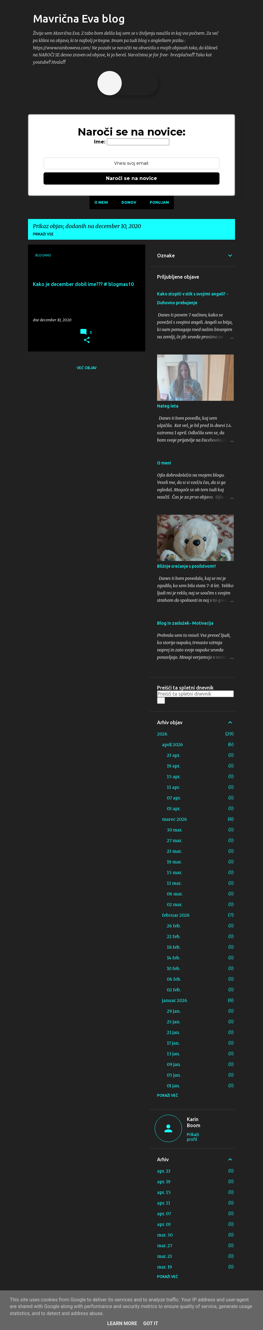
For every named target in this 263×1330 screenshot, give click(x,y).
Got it (150, 1323)
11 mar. (174, 883)
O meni (101, 202)
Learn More (122, 1323)
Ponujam (159, 202)
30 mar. (174, 830)
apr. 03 (164, 1224)
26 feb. (174, 926)
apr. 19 (163, 1181)
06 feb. (174, 979)
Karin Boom (193, 1122)
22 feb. (174, 936)
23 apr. (173, 755)
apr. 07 (164, 1213)
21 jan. (173, 1032)
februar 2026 (176, 915)
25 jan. (173, 1022)
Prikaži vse (43, 234)
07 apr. (174, 798)
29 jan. (174, 1011)
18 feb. (174, 947)
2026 (162, 734)
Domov (128, 202)
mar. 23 (164, 1256)
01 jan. (173, 1085)
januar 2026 (174, 1000)
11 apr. (173, 787)
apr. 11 (163, 1203)
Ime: (99, 142)
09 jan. (174, 1064)
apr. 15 (164, 1192)
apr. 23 (163, 1171)
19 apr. (173, 766)
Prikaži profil (193, 1137)
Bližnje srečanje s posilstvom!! (186, 566)
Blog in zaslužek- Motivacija (185, 623)
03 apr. (174, 808)
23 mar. (174, 851)
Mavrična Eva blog (79, 18)
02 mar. (174, 904)
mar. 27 (164, 1245)
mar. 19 (164, 1267)
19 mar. (174, 862)
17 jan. (173, 1043)
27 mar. (174, 840)
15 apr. (174, 776)
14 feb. (173, 958)
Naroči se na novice (131, 178)
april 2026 (172, 744)
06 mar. (175, 894)
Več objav (86, 368)
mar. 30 (165, 1235)
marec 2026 (174, 819)
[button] (86, 340)
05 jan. (174, 1075)
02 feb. (174, 990)
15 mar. (174, 872)
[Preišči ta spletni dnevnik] (195, 693)
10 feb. (173, 968)
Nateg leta (167, 406)
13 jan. (173, 1054)
